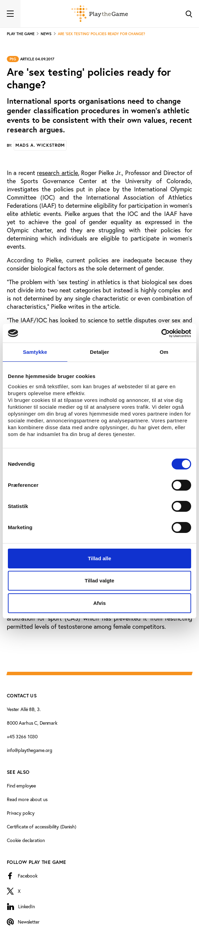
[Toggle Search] (188, 13)
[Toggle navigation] (10, 13)
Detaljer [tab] (99, 352)
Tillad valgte (99, 580)
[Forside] (99, 13)
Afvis (99, 603)
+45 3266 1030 (22, 737)
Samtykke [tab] (35, 352)
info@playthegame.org (29, 750)
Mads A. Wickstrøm (40, 145)
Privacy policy (21, 813)
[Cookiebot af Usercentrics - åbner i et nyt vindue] (161, 333)
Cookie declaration (25, 840)
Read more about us (27, 799)
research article (57, 173)
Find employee (21, 786)
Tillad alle (99, 558)
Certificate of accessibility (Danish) (41, 827)
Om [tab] (164, 352)
